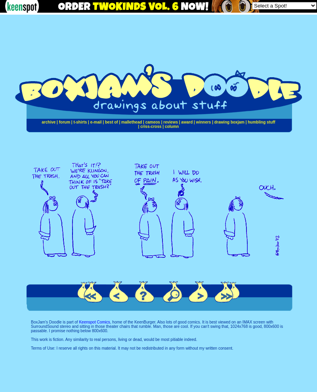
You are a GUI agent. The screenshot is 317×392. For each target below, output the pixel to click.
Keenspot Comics (94, 322)
